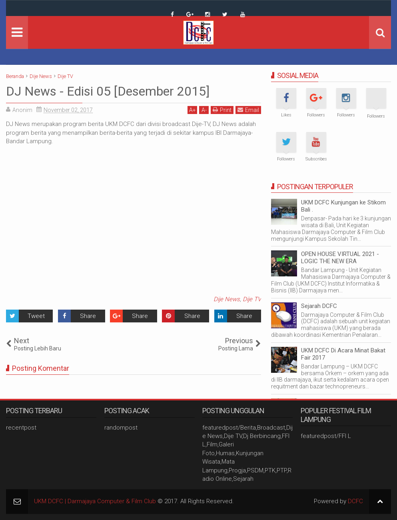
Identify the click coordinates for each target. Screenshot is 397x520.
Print (222, 110)
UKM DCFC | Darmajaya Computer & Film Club (95, 501)
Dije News (226, 299)
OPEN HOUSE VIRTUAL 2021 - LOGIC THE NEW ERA (340, 257)
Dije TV (252, 299)
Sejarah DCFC (319, 306)
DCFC (355, 501)
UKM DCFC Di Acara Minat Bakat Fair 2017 (343, 354)
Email (248, 110)
